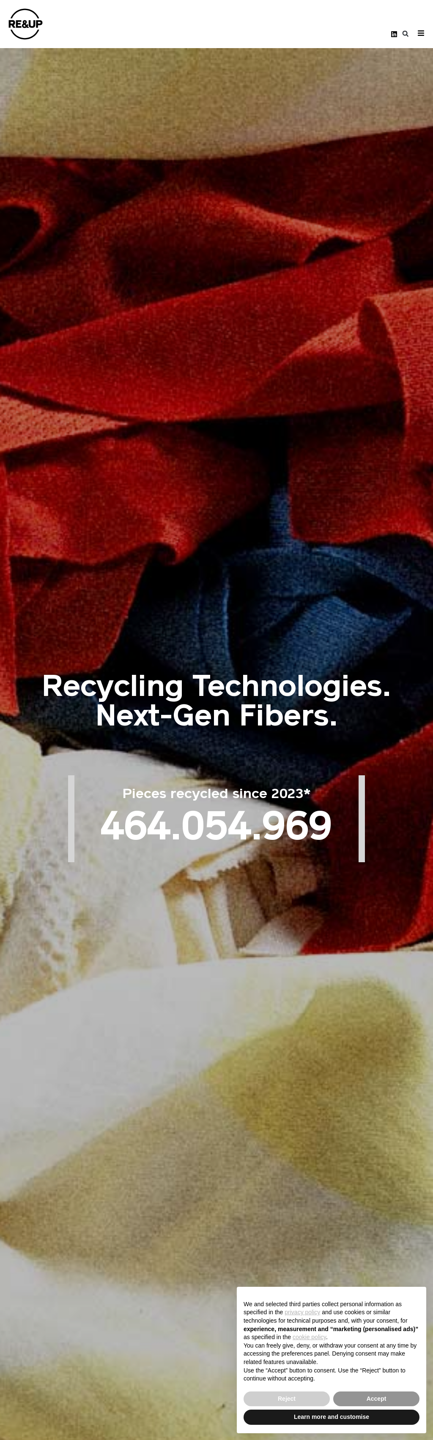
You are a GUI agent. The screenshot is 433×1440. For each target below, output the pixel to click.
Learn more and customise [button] (331, 1416)
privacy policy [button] (302, 1312)
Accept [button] (376, 1398)
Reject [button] (287, 1398)
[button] (405, 34)
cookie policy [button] (309, 1337)
